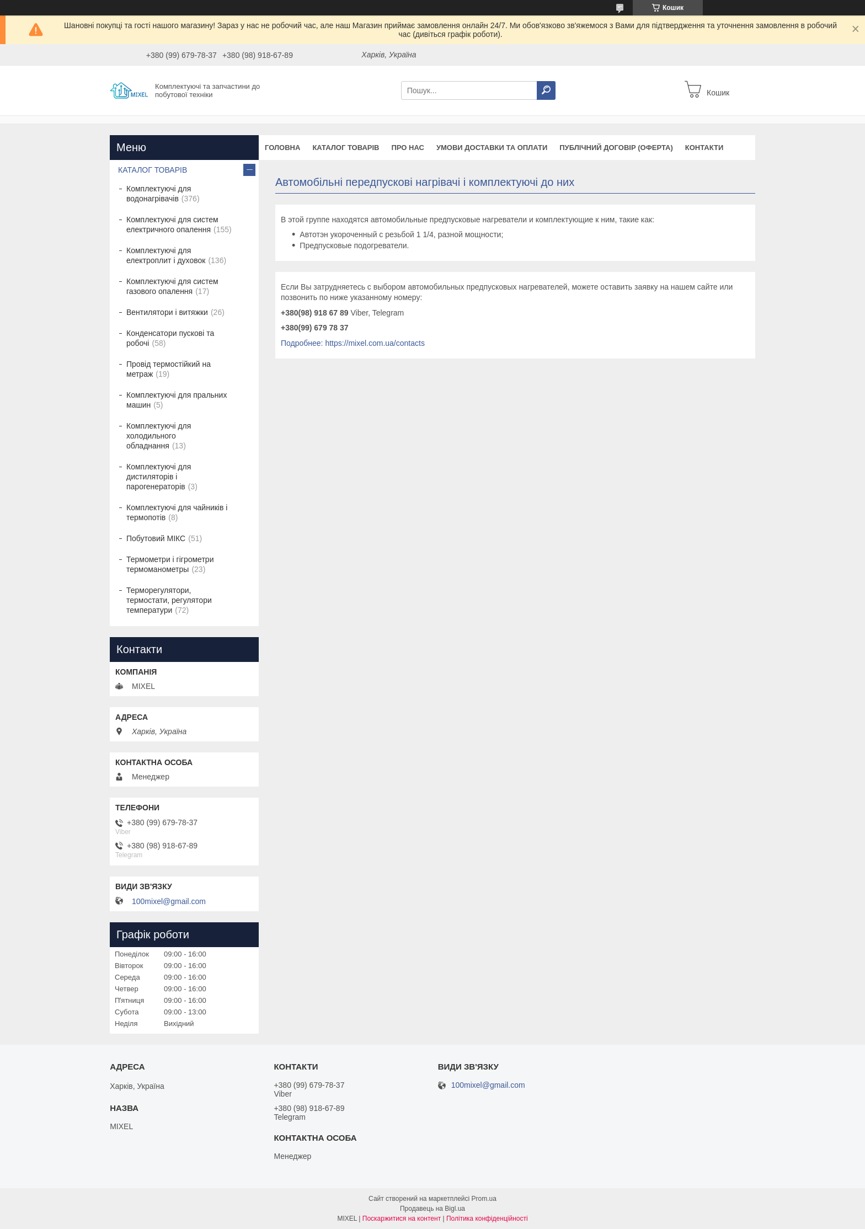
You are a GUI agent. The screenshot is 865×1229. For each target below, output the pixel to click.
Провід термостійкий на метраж (168, 369)
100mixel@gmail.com (169, 901)
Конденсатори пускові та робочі (170, 338)
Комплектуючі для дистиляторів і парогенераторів (158, 476)
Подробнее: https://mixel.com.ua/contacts (353, 343)
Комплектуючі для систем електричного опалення (172, 224)
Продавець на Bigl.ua (432, 1208)
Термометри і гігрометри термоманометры (169, 564)
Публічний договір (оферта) (616, 147)
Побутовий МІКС (155, 538)
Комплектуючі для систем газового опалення (172, 286)
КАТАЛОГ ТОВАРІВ (152, 169)
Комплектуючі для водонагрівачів (158, 193)
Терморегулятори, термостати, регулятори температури (169, 600)
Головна (282, 147)
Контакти (704, 147)
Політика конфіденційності (487, 1218)
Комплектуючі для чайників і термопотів (176, 512)
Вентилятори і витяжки (167, 312)
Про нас (407, 147)
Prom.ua (484, 1199)
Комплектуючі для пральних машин (176, 400)
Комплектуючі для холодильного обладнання (158, 435)
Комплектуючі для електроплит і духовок (165, 255)
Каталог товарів (345, 147)
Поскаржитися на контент (401, 1218)
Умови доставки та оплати (491, 147)
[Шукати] (546, 90)
